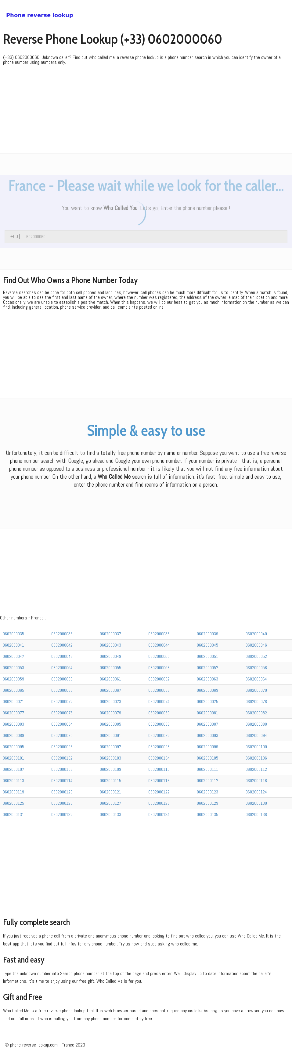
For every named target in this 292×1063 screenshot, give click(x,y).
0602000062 (159, 679)
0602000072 (62, 701)
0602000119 (13, 792)
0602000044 (159, 645)
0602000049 (110, 656)
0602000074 (159, 701)
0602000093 (207, 735)
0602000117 (207, 780)
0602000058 (256, 667)
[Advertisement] (146, 110)
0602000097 (110, 746)
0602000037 (110, 634)
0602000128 (159, 803)
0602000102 (62, 758)
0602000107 (13, 769)
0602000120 (62, 792)
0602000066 (62, 690)
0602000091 (110, 735)
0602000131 (13, 814)
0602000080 (159, 713)
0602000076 (256, 701)
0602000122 (159, 792)
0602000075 (207, 701)
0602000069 (207, 690)
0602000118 (256, 780)
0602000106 (256, 758)
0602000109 (110, 769)
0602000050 (159, 656)
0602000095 (13, 746)
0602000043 (110, 645)
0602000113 (13, 780)
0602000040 (256, 634)
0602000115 (110, 780)
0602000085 (110, 724)
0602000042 (62, 645)
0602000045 (207, 645)
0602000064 (256, 679)
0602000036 (62, 634)
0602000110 (159, 769)
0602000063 (207, 679)
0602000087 (207, 724)
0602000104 (159, 758)
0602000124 (256, 792)
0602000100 (256, 746)
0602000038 (159, 634)
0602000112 (256, 769)
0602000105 (207, 758)
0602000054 (62, 667)
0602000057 (207, 667)
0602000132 (62, 814)
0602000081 (207, 713)
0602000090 (62, 735)
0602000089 (13, 735)
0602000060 (62, 679)
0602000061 (110, 679)
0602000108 (62, 769)
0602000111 (207, 769)
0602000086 (159, 724)
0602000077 (13, 713)
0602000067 (110, 690)
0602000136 (256, 814)
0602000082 (256, 713)
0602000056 (159, 667)
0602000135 (207, 814)
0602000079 (110, 713)
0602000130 (256, 803)
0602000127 (110, 803)
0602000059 (13, 679)
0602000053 (13, 667)
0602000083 (13, 724)
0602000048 (62, 656)
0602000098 (159, 746)
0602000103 (110, 758)
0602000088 (256, 724)
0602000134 (159, 814)
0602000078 (62, 713)
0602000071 (13, 701)
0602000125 (13, 803)
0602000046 (256, 645)
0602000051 (207, 656)
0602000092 (159, 735)
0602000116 (159, 780)
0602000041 (13, 645)
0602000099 (207, 746)
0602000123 (207, 792)
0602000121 (110, 792)
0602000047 (13, 656)
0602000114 (62, 780)
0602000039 (207, 634)
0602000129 (207, 803)
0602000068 (159, 690)
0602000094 (256, 735)
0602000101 (13, 758)
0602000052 (256, 656)
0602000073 (110, 701)
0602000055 (110, 667)
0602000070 (256, 690)
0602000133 (110, 814)
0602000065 (13, 690)
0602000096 (62, 746)
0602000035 (13, 634)
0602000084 (62, 724)
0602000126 (62, 803)
